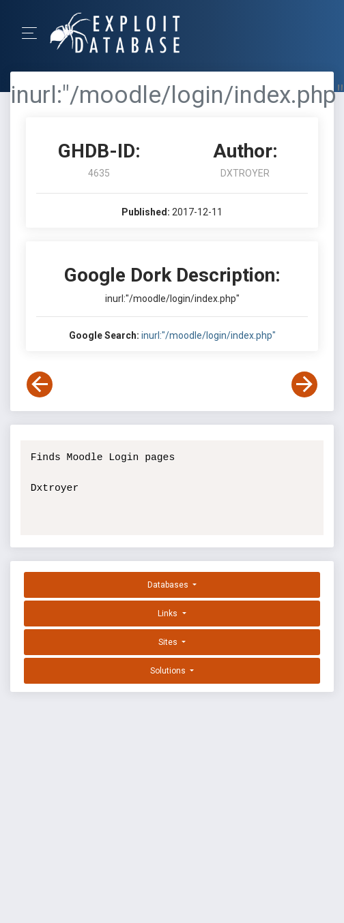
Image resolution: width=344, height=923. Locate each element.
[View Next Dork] (304, 384)
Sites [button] (169, 642)
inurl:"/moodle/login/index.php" (208, 335)
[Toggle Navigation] (33, 33)
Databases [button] (168, 585)
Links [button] (169, 613)
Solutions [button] (169, 671)
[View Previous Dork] (40, 384)
